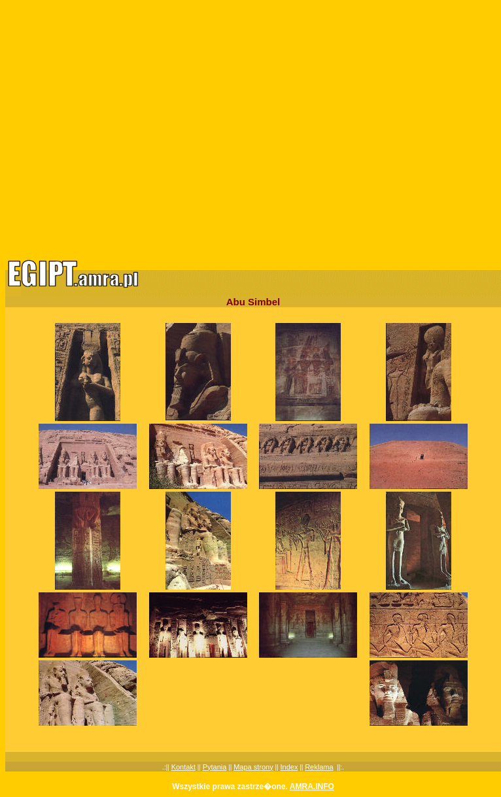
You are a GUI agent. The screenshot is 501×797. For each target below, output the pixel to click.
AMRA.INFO (312, 786)
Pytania (215, 767)
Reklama (319, 767)
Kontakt (183, 767)
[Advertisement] (122, 127)
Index (289, 767)
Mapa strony (253, 767)
